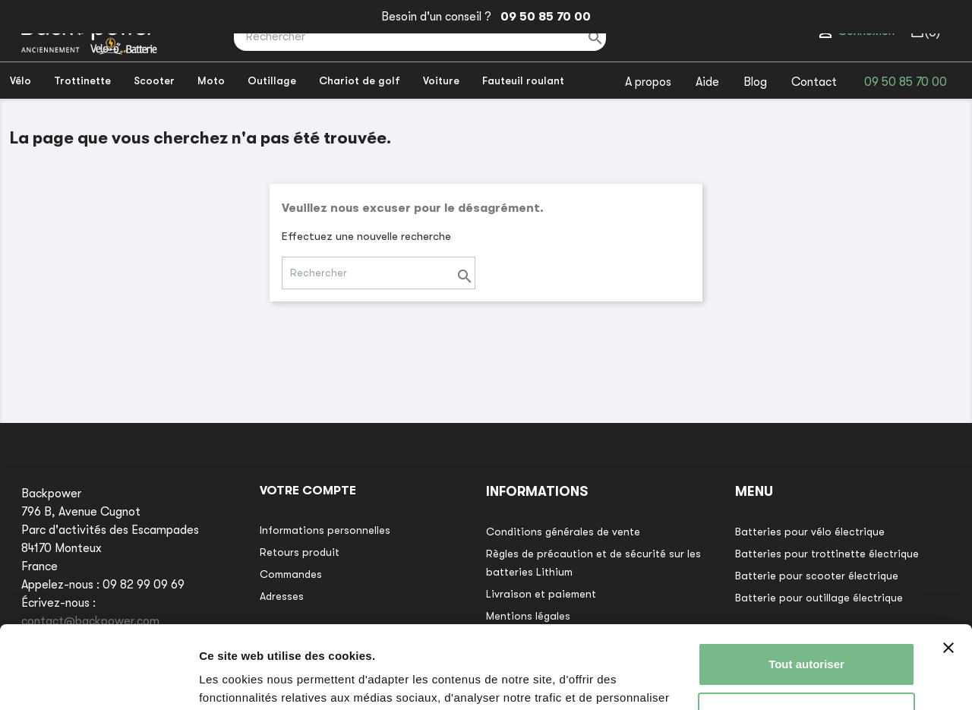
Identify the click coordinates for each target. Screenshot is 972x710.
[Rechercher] (420, 36)
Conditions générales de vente (563, 531)
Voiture (441, 80)
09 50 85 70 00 (542, 17)
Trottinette (82, 80)
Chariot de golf (359, 80)
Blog (755, 82)
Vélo (20, 80)
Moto (211, 80)
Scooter (154, 80)
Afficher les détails (250, 680)
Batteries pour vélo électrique (810, 531)
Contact (814, 82)
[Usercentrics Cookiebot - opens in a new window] (98, 680)
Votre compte (308, 490)
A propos (648, 82)
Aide (707, 82)
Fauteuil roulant (523, 80)
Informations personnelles (325, 530)
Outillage (272, 80)
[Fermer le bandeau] (948, 570)
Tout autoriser (806, 586)
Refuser (806, 636)
